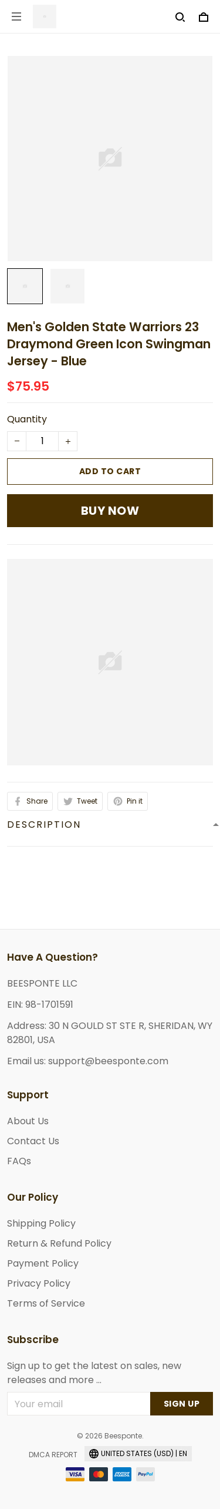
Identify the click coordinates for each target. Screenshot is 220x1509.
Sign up (182, 1404)
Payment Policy (43, 1263)
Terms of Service (46, 1303)
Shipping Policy (41, 1223)
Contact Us (33, 1141)
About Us (28, 1121)
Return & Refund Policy (59, 1243)
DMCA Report (53, 1455)
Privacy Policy (38, 1283)
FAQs (19, 1161)
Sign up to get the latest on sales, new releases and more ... (94, 1373)
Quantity (27, 419)
